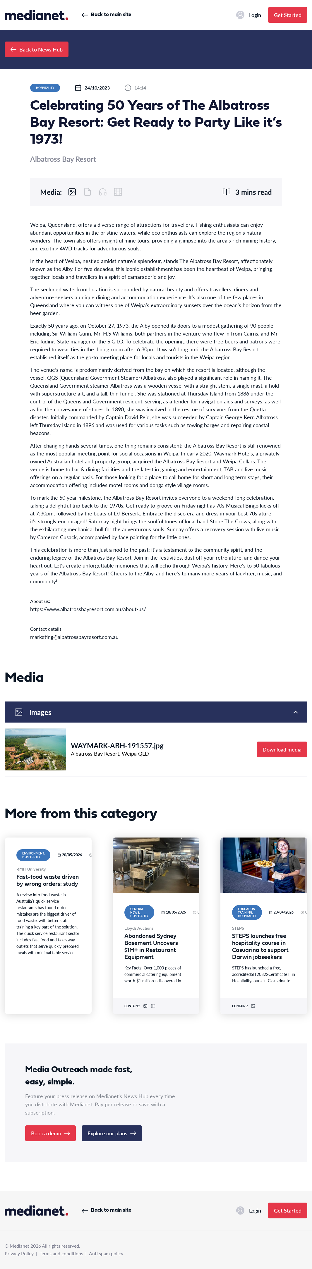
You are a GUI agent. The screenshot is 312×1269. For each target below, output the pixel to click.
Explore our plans (112, 1133)
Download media (282, 749)
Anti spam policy (106, 1253)
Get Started (287, 14)
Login (248, 15)
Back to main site (106, 15)
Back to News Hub (37, 49)
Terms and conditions (61, 1253)
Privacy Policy (19, 1253)
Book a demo (50, 1133)
